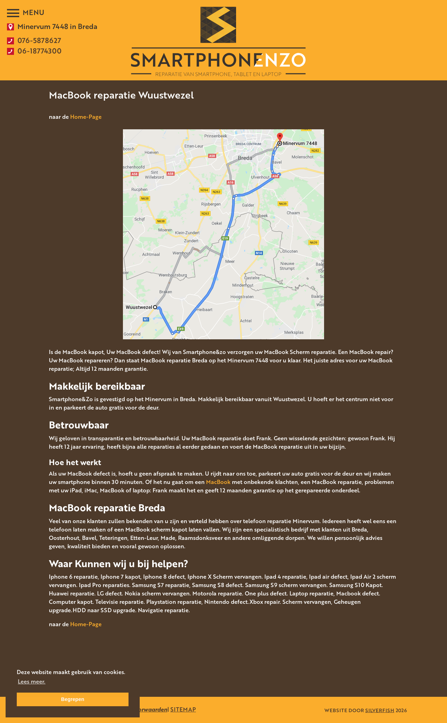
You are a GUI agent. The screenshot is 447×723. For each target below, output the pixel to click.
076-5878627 (39, 40)
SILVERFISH (379, 710)
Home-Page (86, 117)
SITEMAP (183, 709)
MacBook (218, 482)
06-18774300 (39, 50)
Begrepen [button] (72, 699)
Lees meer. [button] (31, 681)
